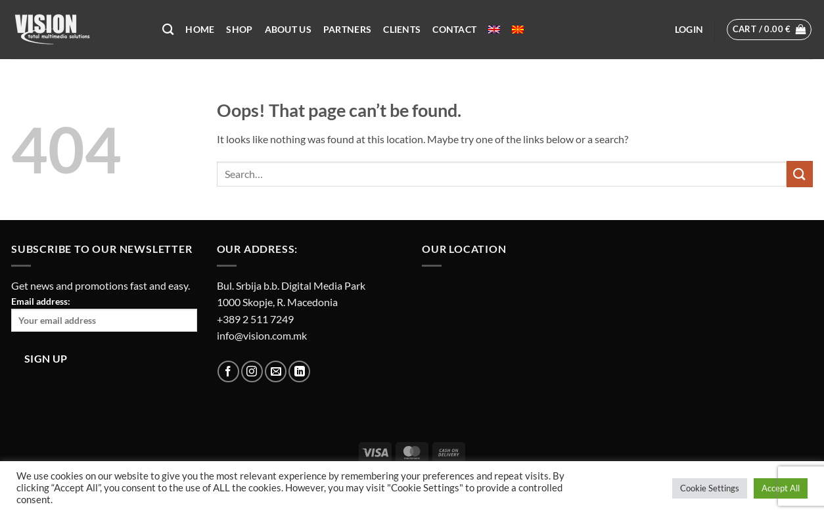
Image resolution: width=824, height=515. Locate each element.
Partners (347, 29)
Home (199, 29)
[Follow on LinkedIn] (299, 371)
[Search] (167, 29)
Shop (239, 29)
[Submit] (800, 174)
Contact (454, 29)
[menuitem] (494, 29)
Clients (402, 29)
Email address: (104, 314)
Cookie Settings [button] (709, 488)
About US (288, 29)
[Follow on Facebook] (228, 371)
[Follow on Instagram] (252, 371)
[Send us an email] (275, 371)
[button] (689, 29)
